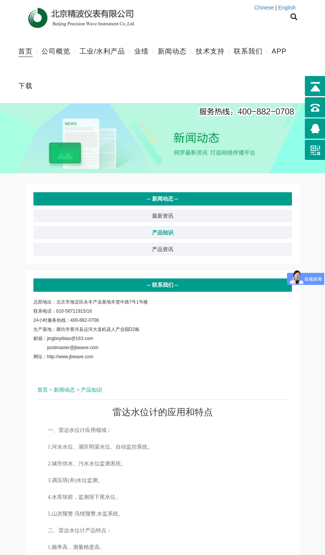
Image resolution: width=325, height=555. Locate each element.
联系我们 (248, 51)
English (287, 8)
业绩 (141, 51)
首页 (25, 51)
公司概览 (55, 51)
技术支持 (210, 51)
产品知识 (162, 232)
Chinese (264, 8)
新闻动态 (172, 51)
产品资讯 (162, 248)
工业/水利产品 (102, 51)
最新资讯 (162, 215)
